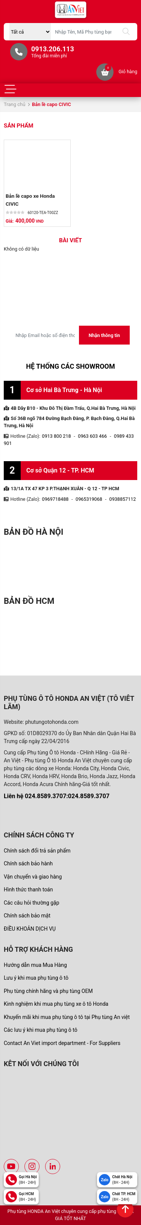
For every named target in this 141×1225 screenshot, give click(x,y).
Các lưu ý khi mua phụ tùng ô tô (40, 1030)
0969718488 (55, 499)
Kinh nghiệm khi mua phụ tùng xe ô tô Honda (56, 1004)
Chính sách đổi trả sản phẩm (37, 851)
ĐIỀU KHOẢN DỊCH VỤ (30, 929)
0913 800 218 (56, 436)
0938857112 (122, 499)
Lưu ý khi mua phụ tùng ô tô (36, 978)
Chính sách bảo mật (27, 916)
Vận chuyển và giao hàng (33, 877)
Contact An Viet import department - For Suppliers (62, 1043)
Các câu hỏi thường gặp (31, 903)
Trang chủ (14, 104)
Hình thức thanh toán (28, 889)
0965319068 (89, 499)
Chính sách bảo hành (28, 863)
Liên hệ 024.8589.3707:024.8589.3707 (56, 796)
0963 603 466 (92, 436)
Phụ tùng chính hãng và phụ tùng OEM (48, 991)
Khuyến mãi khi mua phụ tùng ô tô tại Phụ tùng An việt (67, 1017)
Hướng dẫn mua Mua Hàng (35, 965)
